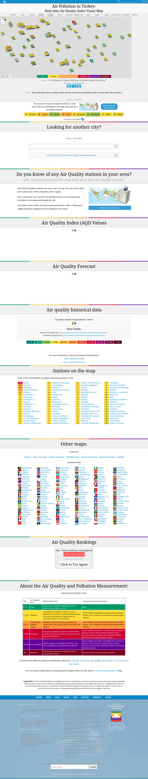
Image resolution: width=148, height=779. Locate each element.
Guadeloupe (44, 519)
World (120, 452)
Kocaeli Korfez (84, 400)
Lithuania (81, 468)
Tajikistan (119, 485)
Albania (23, 466)
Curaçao (42, 472)
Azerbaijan (24, 481)
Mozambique (82, 505)
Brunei (22, 501)
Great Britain (44, 514)
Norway (99, 468)
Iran (59, 483)
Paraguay (100, 477)
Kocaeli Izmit (26, 416)
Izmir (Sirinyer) (27, 385)
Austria (23, 479)
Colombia (43, 463)
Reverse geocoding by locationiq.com (78, 742)
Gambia (42, 503)
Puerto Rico (101, 488)
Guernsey (62, 466)
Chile (22, 517)
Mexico (80, 494)
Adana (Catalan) (114, 419)
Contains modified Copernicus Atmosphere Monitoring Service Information (83, 733)
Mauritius (81, 490)
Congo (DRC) (44, 466)
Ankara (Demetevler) (116, 409)
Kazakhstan (63, 503)
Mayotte (80, 492)
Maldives (80, 481)
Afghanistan (25, 463)
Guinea (61, 468)
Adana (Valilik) (56, 416)
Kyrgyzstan (62, 512)
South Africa (120, 468)
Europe (43, 452)
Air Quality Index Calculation (31, 732)
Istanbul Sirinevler (86, 409)
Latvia (60, 517)
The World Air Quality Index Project (116, 703)
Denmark (43, 479)
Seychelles (100, 514)
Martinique (81, 488)
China (22, 519)
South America (107, 452)
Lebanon (61, 519)
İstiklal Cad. (55, 390)
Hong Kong (62, 472)
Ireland (61, 488)
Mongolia (81, 499)
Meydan (81, 385)
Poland (99, 483)
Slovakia (99, 519)
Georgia (42, 505)
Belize (22, 492)
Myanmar (81, 508)
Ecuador (42, 483)
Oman (98, 470)
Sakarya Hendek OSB (87, 407)
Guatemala (62, 463)
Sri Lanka (119, 474)
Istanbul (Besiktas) (58, 419)
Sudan (117, 477)
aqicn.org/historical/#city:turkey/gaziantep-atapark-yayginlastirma (84, 328)
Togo (117, 490)
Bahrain (23, 483)
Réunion (99, 494)
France (41, 497)
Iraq (59, 485)
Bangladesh (25, 485)
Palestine (100, 474)
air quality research (28, 711)
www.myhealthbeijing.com (106, 666)
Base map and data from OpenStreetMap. (80, 745)
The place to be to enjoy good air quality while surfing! (80, 748)
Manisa (24, 381)
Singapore (100, 517)
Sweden (118, 479)
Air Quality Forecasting (29, 734)
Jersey (60, 499)
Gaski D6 (111, 390)
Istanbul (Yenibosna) (87, 411)
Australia (23, 477)
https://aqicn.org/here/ (74, 95)
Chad (22, 514)
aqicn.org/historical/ (73, 354)
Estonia (42, 490)
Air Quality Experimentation (31, 719)
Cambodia (24, 508)
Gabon (41, 501)
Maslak (110, 385)
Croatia (42, 470)
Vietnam (118, 514)
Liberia (80, 466)
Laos (59, 514)
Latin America (56, 452)
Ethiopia (42, 492)
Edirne (52, 393)
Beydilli (110, 397)
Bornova (110, 404)
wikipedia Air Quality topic (82, 656)
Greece (41, 517)
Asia (35, 452)
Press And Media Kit (28, 707)
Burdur (81, 393)
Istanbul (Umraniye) (58, 385)
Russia (98, 499)
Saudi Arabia (101, 508)
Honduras (62, 470)
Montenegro (82, 501)
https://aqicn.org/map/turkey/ (74, 79)
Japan (60, 497)
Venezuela (119, 512)
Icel (51, 388)
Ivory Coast (62, 494)
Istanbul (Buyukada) (87, 419)
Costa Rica (43, 468)
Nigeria (99, 463)
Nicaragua (81, 519)
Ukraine (118, 501)
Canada (23, 512)
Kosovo (61, 508)
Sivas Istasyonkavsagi (116, 383)
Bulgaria (23, 503)
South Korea (120, 470)
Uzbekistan (119, 510)
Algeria (23, 468)
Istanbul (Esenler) (86, 388)
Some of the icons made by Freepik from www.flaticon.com (78, 738)
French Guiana (45, 499)
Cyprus (41, 474)
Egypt (41, 485)
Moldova (80, 497)
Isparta (81, 395)
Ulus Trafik (83, 414)
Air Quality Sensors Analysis (31, 721)
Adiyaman (111, 414)
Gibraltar (42, 512)
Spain (117, 472)
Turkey (118, 494)
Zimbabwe (119, 519)
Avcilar (81, 383)
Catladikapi (26, 411)
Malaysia (80, 479)
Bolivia (22, 494)
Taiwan (118, 483)
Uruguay (118, 508)
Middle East (72, 452)
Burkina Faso (25, 505)
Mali (78, 483)
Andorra (23, 470)
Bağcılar (81, 416)
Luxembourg (82, 470)
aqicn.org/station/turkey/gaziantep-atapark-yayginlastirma (83, 331)
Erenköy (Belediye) (29, 407)
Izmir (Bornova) (114, 411)
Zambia (118, 517)
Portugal (99, 485)
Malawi (80, 477)
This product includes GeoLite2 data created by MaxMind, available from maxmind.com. (80, 713)
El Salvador (43, 488)
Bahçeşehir (54, 397)
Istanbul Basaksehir (29, 419)
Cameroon (24, 510)
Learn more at (109, 102)
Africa (27, 452)
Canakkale (111, 378)
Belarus (23, 488)
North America (89, 452)
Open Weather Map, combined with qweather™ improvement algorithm (80, 723)
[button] (2, 15)
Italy (59, 492)
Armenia (23, 474)
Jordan (60, 501)
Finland (42, 494)
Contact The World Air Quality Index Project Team (39, 705)
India (60, 479)
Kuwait (61, 510)
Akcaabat (54, 409)
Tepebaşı (24, 383)
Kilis (109, 393)
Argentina (24, 472)
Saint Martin (101, 503)
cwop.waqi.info (68, 729)
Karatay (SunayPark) (116, 388)
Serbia (98, 512)
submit (93, 762)
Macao (79, 472)
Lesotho (80, 463)
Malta (79, 485)
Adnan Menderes (114, 400)
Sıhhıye (24, 388)
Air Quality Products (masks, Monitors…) (35, 736)
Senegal (99, 510)
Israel (60, 490)
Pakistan (99, 472)
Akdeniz (53, 395)
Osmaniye (25, 393)
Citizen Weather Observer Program (77, 727)
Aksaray (81, 390)
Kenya (60, 505)
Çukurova (82, 404)
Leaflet (2, 71)
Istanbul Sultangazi (58, 378)
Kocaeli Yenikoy (28, 414)
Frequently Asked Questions (32, 725)
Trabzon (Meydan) (58, 414)
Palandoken (112, 416)
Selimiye (24, 402)
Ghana (41, 510)
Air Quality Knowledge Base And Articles (36, 716)
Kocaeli (24, 409)
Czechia (42, 477)
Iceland (61, 477)
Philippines (101, 481)
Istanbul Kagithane (86, 381)
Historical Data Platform (29, 740)
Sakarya (24, 404)
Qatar (98, 490)
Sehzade (81, 397)
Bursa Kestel (112, 402)
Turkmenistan (121, 497)
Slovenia (118, 463)
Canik (23, 378)
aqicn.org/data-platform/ (74, 358)
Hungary (61, 474)
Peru (98, 479)
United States (120, 505)
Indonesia (62, 481)
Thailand (118, 488)
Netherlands (82, 512)
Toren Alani (55, 404)
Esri (8, 73)
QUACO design (70, 752)
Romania (99, 497)
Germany (43, 508)
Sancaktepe (54, 381)
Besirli (52, 407)
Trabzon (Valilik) (57, 411)
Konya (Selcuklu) (114, 407)
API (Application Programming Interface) (36, 738)
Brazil (22, 499)
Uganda (118, 499)
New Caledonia (83, 514)
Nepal (79, 510)
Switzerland (120, 481)
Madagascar (82, 474)
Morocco (80, 503)
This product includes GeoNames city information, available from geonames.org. (82, 718)
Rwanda (99, 501)
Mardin (24, 397)
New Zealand (82, 517)
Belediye (53, 402)
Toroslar (53, 383)
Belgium (23, 490)
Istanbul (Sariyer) (114, 381)
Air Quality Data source (29, 730)
